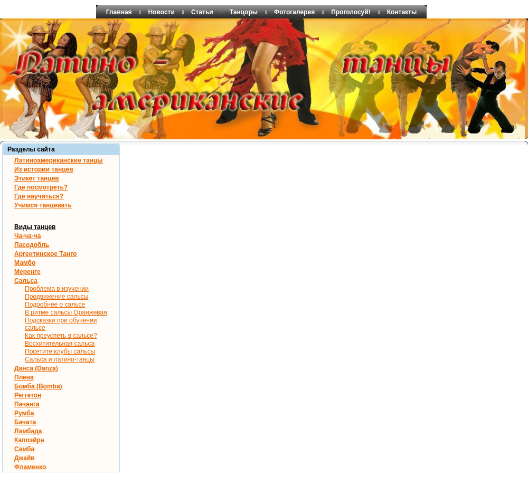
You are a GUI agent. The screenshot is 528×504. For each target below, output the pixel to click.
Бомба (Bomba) (38, 386)
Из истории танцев (43, 169)
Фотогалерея (294, 12)
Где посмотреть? (41, 187)
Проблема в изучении (57, 288)
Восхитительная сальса (60, 343)
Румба (24, 413)
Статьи (202, 12)
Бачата (25, 422)
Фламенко (30, 467)
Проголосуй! (351, 12)
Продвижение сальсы (56, 296)
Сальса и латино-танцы (60, 359)
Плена (24, 377)
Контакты (402, 12)
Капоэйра (29, 440)
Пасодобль (31, 245)
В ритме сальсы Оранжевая (66, 312)
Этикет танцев (36, 178)
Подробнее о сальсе (55, 304)
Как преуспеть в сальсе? (61, 335)
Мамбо (24, 263)
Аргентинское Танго (45, 254)
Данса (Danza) (36, 368)
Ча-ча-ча (27, 236)
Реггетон (27, 395)
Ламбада (28, 431)
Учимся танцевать (43, 205)
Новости (161, 12)
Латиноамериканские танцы (58, 160)
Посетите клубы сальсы (60, 351)
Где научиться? (38, 196)
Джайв (24, 458)
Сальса (25, 280)
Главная (119, 12)
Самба (24, 449)
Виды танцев (34, 227)
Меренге (27, 271)
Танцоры (244, 12)
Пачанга (27, 404)
